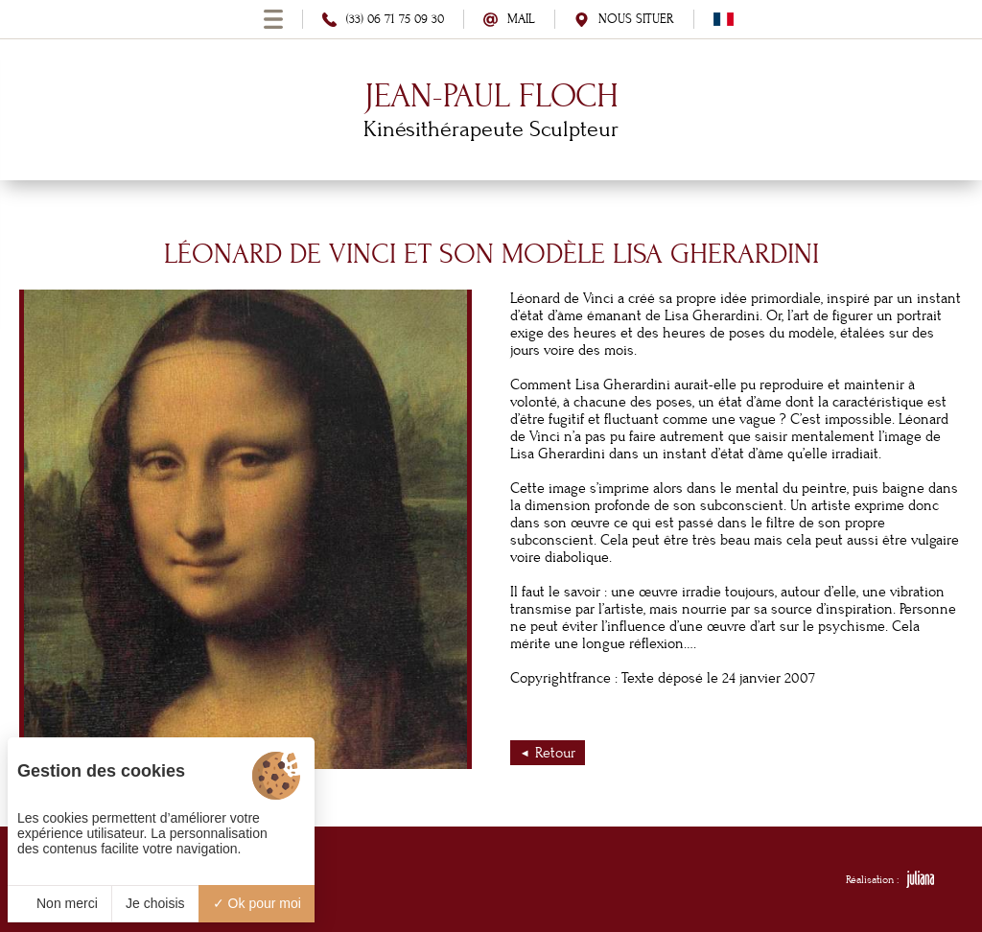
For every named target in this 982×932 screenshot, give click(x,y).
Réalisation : (890, 879)
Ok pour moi (257, 903)
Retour (555, 752)
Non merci (59, 903)
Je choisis (155, 903)
